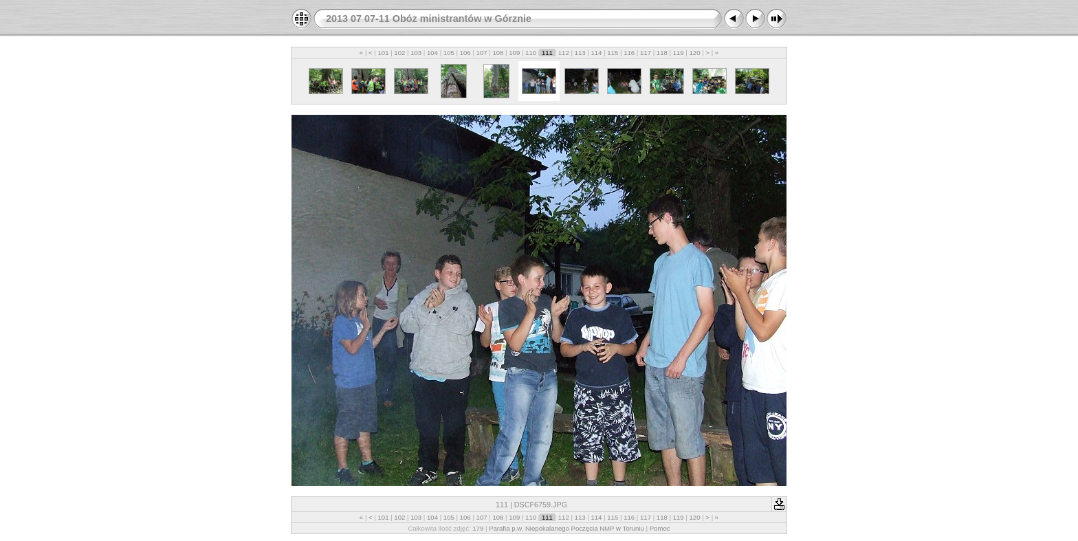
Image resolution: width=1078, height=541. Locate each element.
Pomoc (660, 528)
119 (678, 52)
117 (645, 52)
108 (498, 52)
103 (416, 52)
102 (400, 52)
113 (580, 52)
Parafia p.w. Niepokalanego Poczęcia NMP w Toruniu (566, 528)
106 (465, 52)
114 (596, 52)
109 (514, 52)
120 (695, 52)
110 (530, 52)
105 (448, 52)
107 (481, 52)
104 (432, 52)
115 (613, 52)
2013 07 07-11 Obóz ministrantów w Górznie (428, 18)
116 (629, 52)
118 (661, 52)
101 (383, 52)
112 (563, 52)
